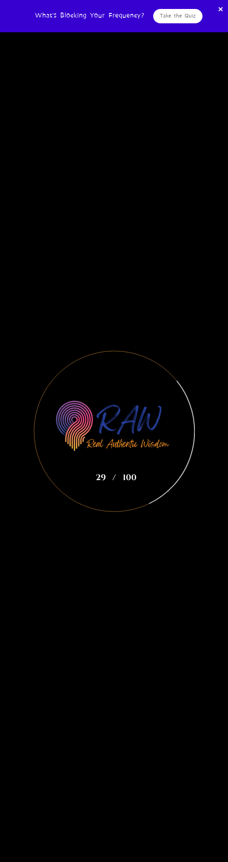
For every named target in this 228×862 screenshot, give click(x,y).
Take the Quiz (178, 16)
